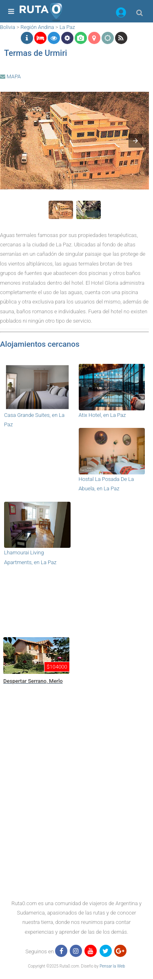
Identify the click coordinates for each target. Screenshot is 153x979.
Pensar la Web (112, 966)
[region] (74, 599)
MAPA (10, 76)
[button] (121, 13)
